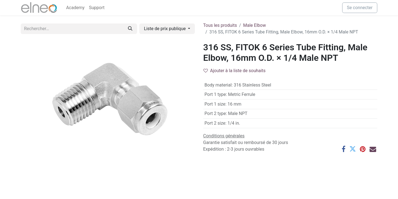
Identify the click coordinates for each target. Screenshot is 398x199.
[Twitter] (352, 149)
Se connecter (360, 7)
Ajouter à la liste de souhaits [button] (234, 70)
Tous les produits (220, 25)
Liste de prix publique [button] (165, 28)
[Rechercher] (130, 28)
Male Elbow (254, 25)
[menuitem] (75, 7)
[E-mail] (373, 149)
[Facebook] (343, 149)
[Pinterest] (363, 149)
